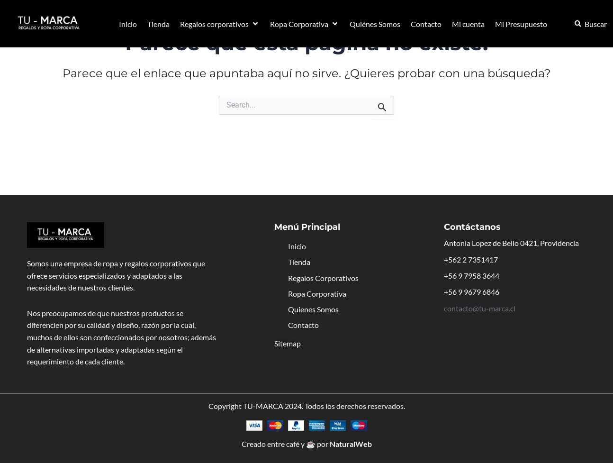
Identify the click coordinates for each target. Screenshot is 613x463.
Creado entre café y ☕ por (307, 443)
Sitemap (287, 343)
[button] (219, 24)
